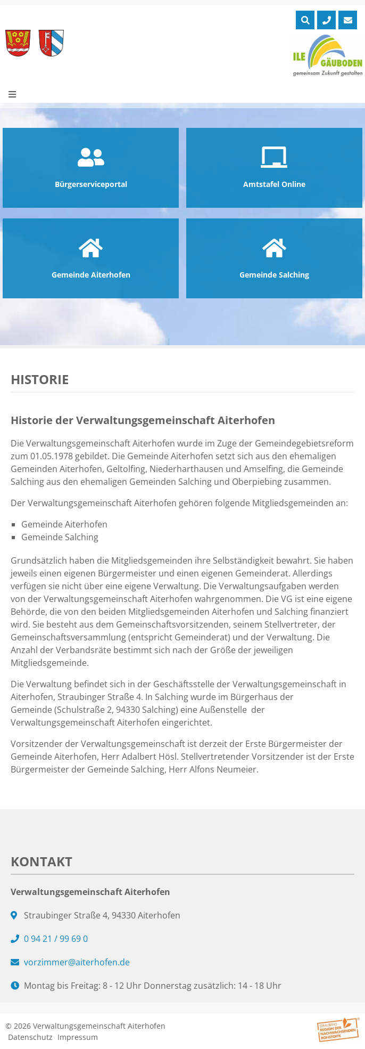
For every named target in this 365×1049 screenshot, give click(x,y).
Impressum (77, 1037)
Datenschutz (30, 1037)
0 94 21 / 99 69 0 (56, 939)
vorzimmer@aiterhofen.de (77, 962)
